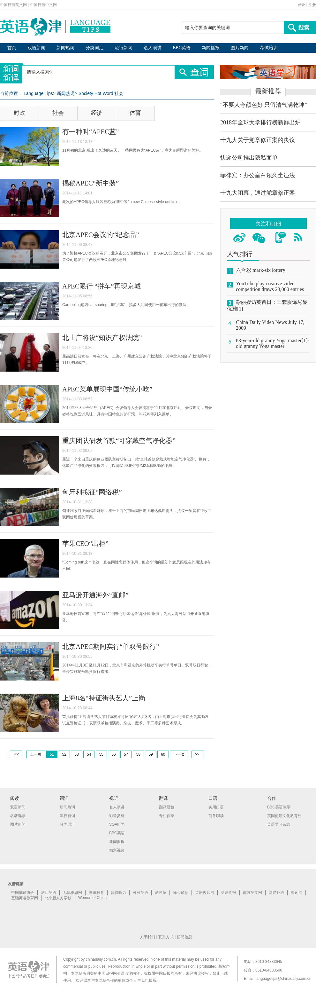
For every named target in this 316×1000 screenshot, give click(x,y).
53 (76, 754)
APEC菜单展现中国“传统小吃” (107, 389)
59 (150, 754)
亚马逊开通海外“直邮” (95, 595)
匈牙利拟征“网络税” (92, 492)
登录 (301, 5)
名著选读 (18, 816)
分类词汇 (94, 47)
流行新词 (123, 47)
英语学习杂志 (278, 824)
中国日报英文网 (13, 5)
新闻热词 (65, 47)
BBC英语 (182, 47)
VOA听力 (117, 824)
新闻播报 (211, 47)
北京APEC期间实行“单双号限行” (110, 646)
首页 (11, 47)
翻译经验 (166, 807)
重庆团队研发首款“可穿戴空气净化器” (119, 441)
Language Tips (38, 93)
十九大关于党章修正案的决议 (257, 140)
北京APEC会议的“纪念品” (100, 235)
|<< (16, 754)
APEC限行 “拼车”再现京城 (101, 286)
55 (101, 754)
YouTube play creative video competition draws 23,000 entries (270, 286)
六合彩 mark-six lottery (260, 270)
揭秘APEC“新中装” (90, 183)
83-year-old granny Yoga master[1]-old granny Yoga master (272, 343)
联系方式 (166, 937)
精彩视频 (116, 850)
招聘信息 (184, 937)
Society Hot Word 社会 (101, 93)
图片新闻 (240, 47)
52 (64, 754)
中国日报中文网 (43, 5)
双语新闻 (36, 47)
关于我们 (147, 937)
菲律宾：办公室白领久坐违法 (257, 175)
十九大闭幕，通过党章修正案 (257, 193)
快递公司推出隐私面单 (249, 157)
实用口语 (216, 807)
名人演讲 (153, 47)
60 (163, 754)
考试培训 (269, 47)
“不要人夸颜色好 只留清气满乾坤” (263, 105)
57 (126, 754)
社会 (58, 113)
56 (113, 754)
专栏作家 (166, 816)
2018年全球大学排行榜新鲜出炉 (260, 122)
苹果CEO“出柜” (85, 543)
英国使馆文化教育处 (284, 816)
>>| (197, 754)
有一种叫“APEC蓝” (90, 132)
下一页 (179, 754)
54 (89, 754)
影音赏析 (116, 816)
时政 (19, 113)
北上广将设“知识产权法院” (102, 338)
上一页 (35, 754)
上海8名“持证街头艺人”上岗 (103, 698)
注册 (312, 5)
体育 (135, 113)
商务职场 (216, 816)
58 (138, 754)
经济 (96, 113)
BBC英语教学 (278, 807)
